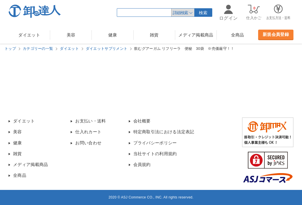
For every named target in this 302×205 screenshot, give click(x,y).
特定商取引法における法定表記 (163, 131)
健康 (112, 34)
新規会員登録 (276, 34)
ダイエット (29, 34)
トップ (10, 48)
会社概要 (142, 120)
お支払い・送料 (90, 120)
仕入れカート (88, 131)
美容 (71, 34)
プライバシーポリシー (155, 142)
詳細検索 (180, 12)
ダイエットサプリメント (106, 48)
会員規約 (142, 164)
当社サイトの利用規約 (155, 153)
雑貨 (154, 34)
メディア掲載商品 (195, 34)
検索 (203, 12)
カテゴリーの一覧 (38, 48)
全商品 (237, 34)
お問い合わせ (88, 142)
